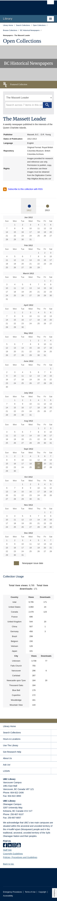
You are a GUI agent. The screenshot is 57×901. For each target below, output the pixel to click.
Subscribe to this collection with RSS (23, 189)
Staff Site (7, 850)
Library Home (9, 726)
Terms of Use (30, 892)
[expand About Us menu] (54, 758)
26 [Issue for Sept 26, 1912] (38, 467)
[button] (15, 864)
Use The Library (10, 745)
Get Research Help (12, 752)
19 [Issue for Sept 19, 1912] (38, 463)
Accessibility (8, 896)
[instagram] (14, 845)
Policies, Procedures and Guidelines (20, 857)
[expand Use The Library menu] (54, 745)
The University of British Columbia (21, 6)
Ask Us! (6, 764)
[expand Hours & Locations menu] (54, 739)
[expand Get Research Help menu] (54, 752)
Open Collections (22, 41)
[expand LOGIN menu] (54, 771)
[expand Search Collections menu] (54, 732)
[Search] (47, 105)
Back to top (10, 864)
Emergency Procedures (12, 892)
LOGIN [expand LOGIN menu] (6, 771)
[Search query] (28, 105)
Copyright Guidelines (13, 853)
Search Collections (12, 732)
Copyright (42, 892)
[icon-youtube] (19, 845)
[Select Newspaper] (28, 97)
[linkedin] (10, 845)
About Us (7, 758)
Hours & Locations (11, 739)
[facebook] (5, 845)
